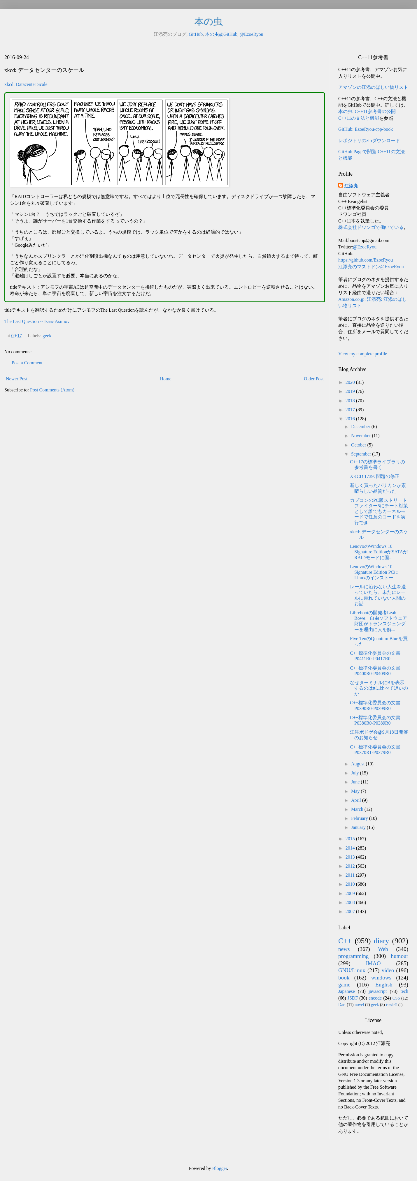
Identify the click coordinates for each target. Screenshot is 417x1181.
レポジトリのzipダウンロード (369, 140)
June (356, 781)
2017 (351, 409)
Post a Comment (27, 362)
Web (383, 949)
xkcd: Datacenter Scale (25, 84)
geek (47, 335)
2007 (351, 911)
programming (353, 956)
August (358, 763)
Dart (342, 1004)
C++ (345, 941)
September (361, 453)
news (344, 949)
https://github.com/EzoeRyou (365, 259)
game (344, 984)
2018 (351, 400)
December (361, 426)
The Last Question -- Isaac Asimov (37, 321)
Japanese (346, 991)
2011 (351, 875)
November (361, 435)
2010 (351, 884)
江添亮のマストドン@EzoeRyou (371, 266)
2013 (351, 857)
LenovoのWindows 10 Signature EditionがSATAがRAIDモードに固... (379, 552)
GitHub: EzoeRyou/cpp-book (365, 129)
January (359, 827)
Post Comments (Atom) (52, 389)
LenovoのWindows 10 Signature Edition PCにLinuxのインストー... (374, 572)
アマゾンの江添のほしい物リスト (373, 87)
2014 (351, 847)
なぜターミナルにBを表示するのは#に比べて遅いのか (379, 688)
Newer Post (16, 378)
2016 (351, 418)
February (360, 818)
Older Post (314, 378)
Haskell (391, 1005)
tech (404, 991)
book (343, 978)
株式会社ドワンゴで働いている (371, 227)
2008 (351, 902)
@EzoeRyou (251, 34)
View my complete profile (362, 353)
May (356, 791)
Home (165, 378)
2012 (351, 866)
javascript (378, 991)
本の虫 (209, 21)
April (356, 800)
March (358, 809)
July (355, 772)
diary (381, 941)
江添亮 (351, 185)
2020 (351, 382)
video (388, 970)
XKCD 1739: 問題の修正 (375, 476)
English (384, 984)
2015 (351, 838)
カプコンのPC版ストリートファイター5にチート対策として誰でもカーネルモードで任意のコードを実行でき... (379, 511)
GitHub (196, 34)
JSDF (353, 997)
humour (399, 956)
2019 (351, 391)
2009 (351, 893)
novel (359, 1004)
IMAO (373, 963)
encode (375, 997)
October (359, 444)
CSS (396, 998)
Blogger (219, 1168)
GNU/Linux (351, 970)
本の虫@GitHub (221, 34)
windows (381, 978)
